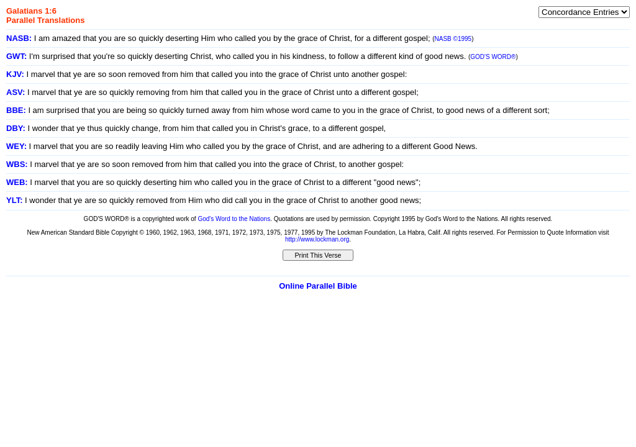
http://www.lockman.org (317, 239)
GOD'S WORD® (493, 56)
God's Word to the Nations (234, 218)
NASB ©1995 (453, 38)
